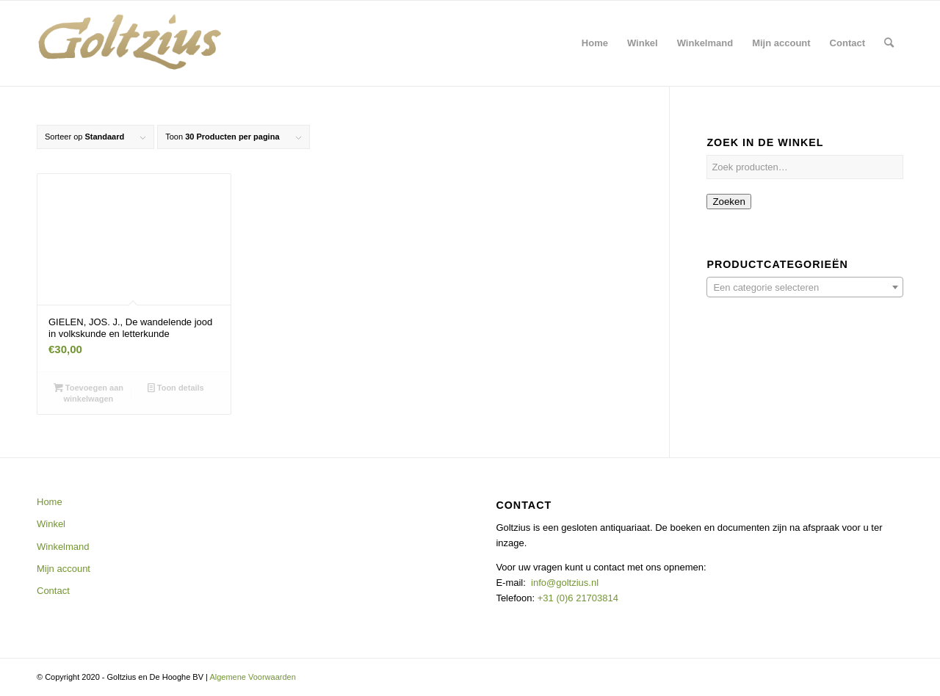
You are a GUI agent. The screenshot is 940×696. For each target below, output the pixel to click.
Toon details (176, 388)
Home (49, 501)
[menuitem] (595, 43)
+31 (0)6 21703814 (576, 597)
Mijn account (63, 568)
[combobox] (804, 287)
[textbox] (805, 288)
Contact (53, 590)
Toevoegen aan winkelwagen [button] (88, 392)
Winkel (51, 523)
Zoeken (728, 201)
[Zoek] (889, 43)
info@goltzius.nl (565, 582)
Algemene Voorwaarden (252, 677)
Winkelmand (63, 546)
